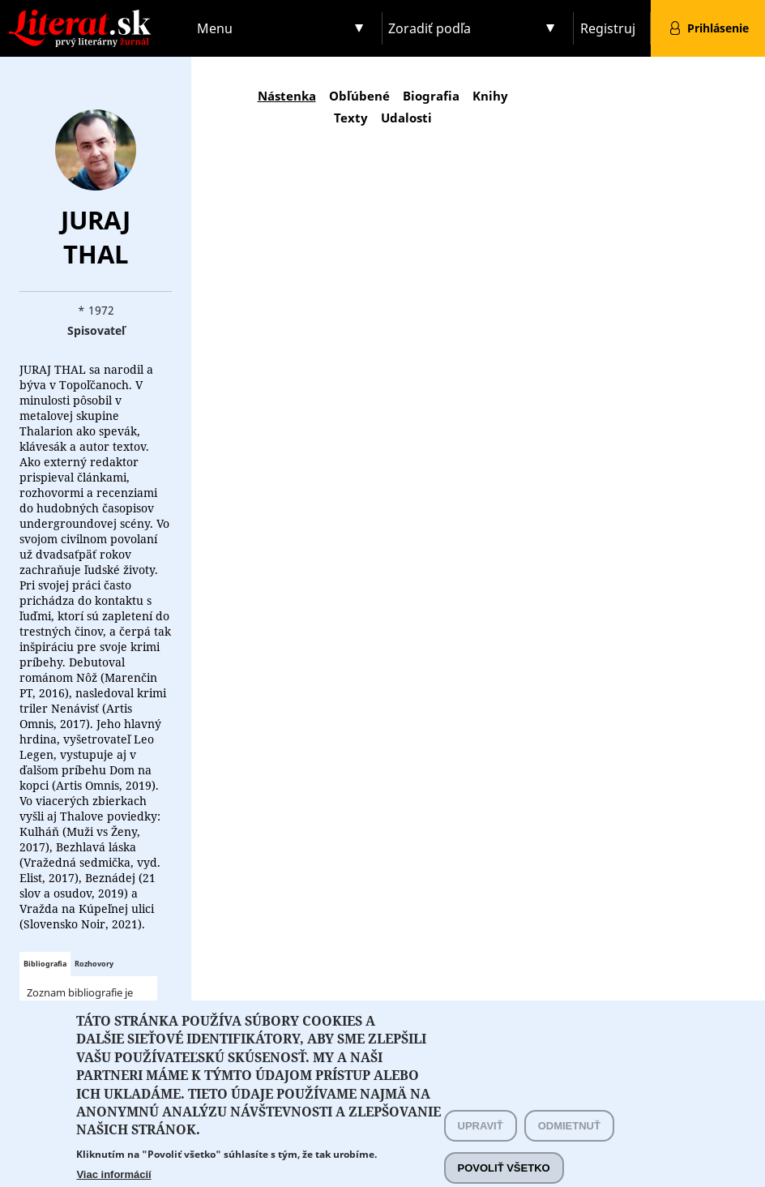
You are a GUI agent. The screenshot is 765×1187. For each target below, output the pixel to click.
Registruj (607, 28)
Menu (215, 28)
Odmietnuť (569, 1141)
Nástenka (287, 96)
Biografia (431, 96)
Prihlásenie (718, 28)
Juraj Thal (95, 237)
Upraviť (480, 1141)
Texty (351, 117)
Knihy (490, 96)
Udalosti (406, 117)
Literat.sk (95, 16)
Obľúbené (359, 96)
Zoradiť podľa (429, 28)
